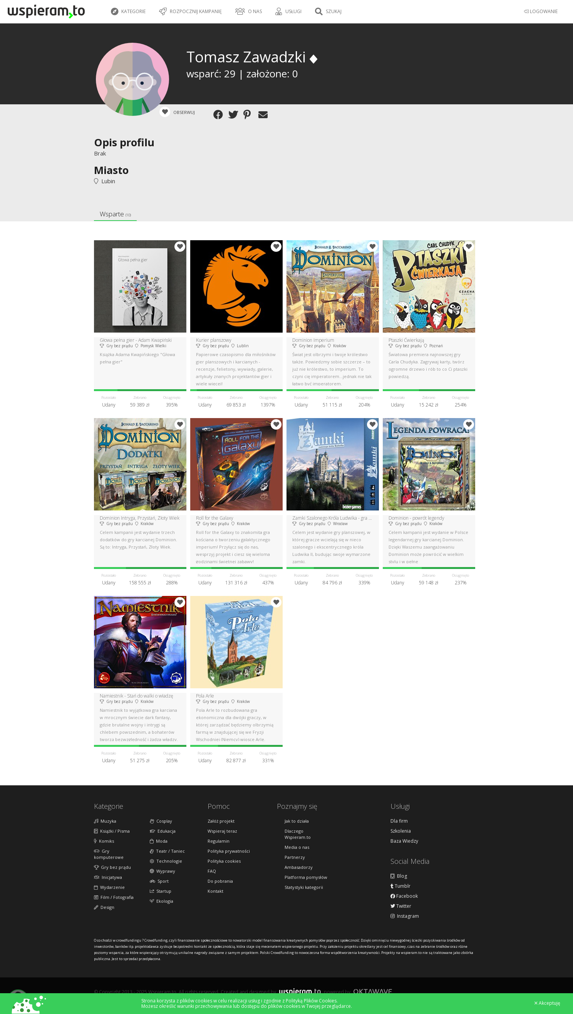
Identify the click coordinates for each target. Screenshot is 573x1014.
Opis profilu (124, 142)
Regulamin (219, 841)
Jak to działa (297, 821)
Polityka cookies (224, 861)
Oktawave (373, 991)
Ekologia (161, 901)
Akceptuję (547, 1003)
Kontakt (215, 891)
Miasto (111, 170)
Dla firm (399, 821)
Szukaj (328, 11)
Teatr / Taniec (167, 851)
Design (104, 907)
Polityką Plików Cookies (311, 1000)
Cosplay (161, 821)
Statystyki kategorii (304, 887)
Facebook (404, 896)
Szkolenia (400, 831)
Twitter (400, 906)
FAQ (212, 871)
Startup (160, 891)
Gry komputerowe (109, 854)
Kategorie (128, 11)
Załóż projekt (221, 821)
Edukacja (163, 831)
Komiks (104, 841)
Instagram (404, 916)
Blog (398, 876)
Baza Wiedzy (404, 841)
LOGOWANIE (541, 11)
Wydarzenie (109, 887)
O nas (248, 11)
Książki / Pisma (112, 831)
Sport (159, 881)
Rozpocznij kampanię (190, 11)
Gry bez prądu (112, 867)
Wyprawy (162, 871)
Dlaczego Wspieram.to (298, 834)
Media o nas (297, 847)
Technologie (166, 861)
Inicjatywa (108, 877)
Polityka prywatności (229, 851)
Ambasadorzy (299, 867)
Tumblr (400, 886)
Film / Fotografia (114, 897)
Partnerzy (295, 857)
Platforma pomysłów (306, 877)
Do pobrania (220, 881)
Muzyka (105, 821)
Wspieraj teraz (222, 831)
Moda (159, 841)
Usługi (288, 11)
